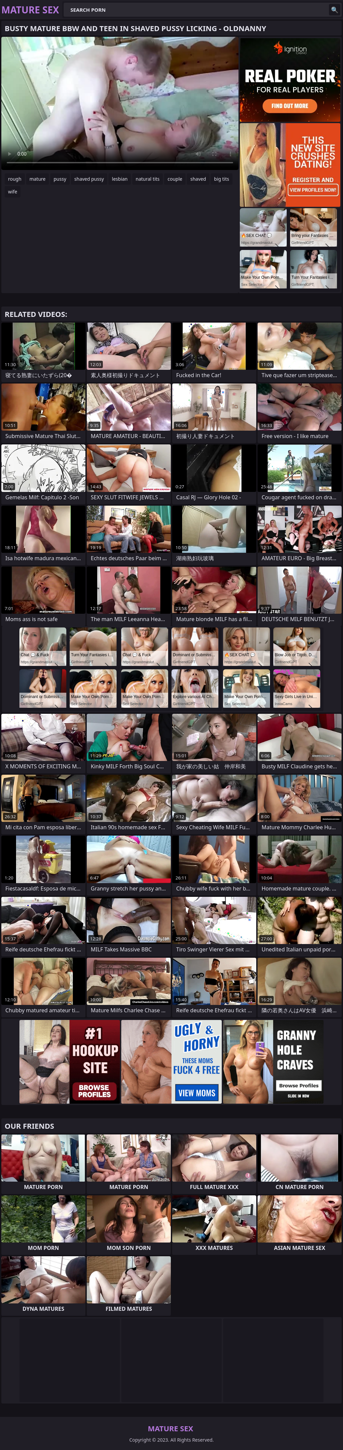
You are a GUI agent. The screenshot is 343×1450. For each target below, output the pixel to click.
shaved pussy (89, 179)
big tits (221, 179)
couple (174, 179)
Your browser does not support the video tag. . (119, 103)
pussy (60, 179)
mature (37, 179)
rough (14, 179)
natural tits (147, 179)
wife (12, 191)
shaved (198, 179)
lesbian (120, 179)
